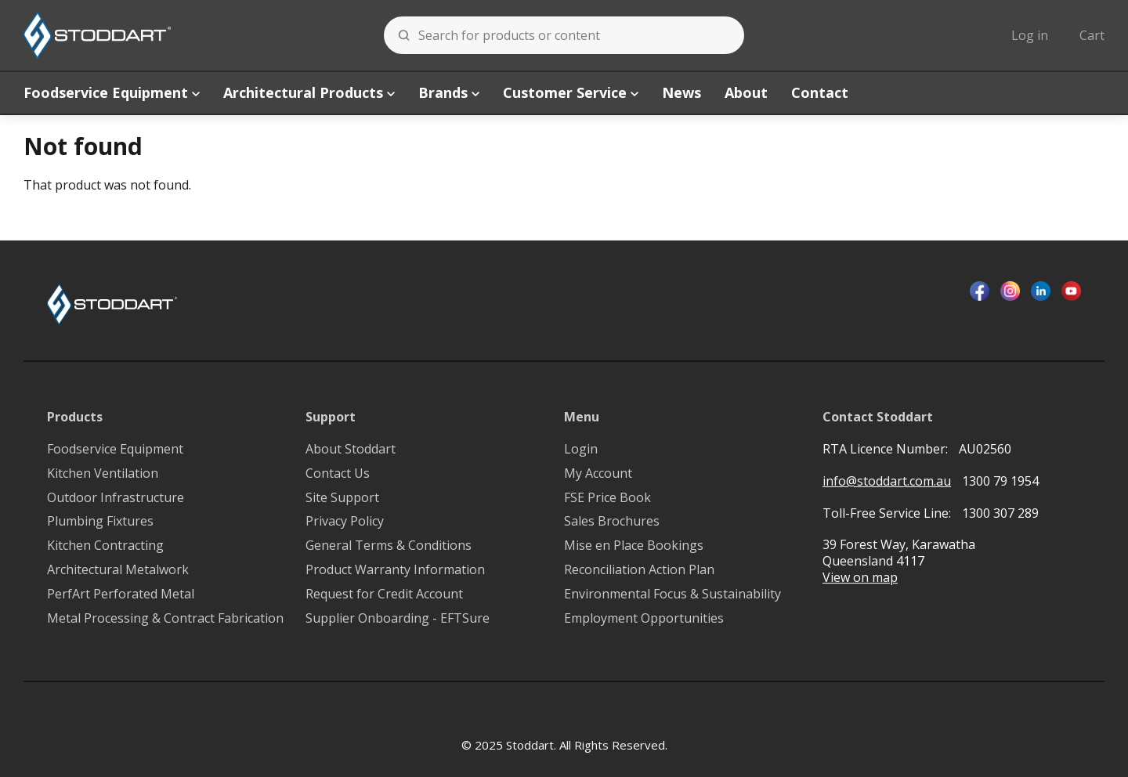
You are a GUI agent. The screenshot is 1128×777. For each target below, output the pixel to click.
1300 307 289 (1000, 513)
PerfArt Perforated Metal (120, 594)
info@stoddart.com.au (886, 481)
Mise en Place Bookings (633, 545)
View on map (860, 577)
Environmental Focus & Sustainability (672, 594)
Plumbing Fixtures (100, 521)
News (681, 92)
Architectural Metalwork (118, 570)
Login (581, 449)
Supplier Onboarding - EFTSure (398, 618)
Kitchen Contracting (105, 545)
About (746, 92)
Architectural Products (309, 92)
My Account (598, 473)
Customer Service (570, 92)
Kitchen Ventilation (102, 473)
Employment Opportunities (644, 618)
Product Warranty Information (395, 570)
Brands (448, 92)
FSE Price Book (607, 498)
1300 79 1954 (1000, 481)
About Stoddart (351, 449)
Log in (1029, 35)
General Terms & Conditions (389, 545)
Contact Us (338, 473)
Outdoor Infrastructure (115, 498)
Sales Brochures (612, 521)
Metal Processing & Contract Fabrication (165, 618)
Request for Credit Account (384, 594)
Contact (819, 92)
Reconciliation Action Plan (639, 570)
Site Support (342, 498)
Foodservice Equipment (112, 92)
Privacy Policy (345, 521)
